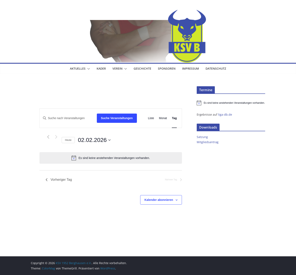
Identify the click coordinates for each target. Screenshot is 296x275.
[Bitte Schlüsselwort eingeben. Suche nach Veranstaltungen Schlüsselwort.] (68, 118)
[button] (88, 69)
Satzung (202, 137)
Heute (68, 140)
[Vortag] (48, 137)
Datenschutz (216, 68)
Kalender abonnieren (159, 199)
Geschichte (142, 68)
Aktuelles (78, 68)
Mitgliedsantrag (208, 142)
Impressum (190, 68)
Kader (101, 68)
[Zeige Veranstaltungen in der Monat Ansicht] (163, 118)
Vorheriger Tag (59, 179)
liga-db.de (225, 114)
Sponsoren (167, 68)
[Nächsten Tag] (56, 137)
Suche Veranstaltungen (117, 118)
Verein (117, 68)
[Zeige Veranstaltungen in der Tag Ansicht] (174, 118)
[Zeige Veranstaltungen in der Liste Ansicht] (151, 118)
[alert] (110, 158)
